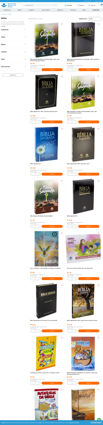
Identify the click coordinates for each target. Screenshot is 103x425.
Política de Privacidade (74, 422)
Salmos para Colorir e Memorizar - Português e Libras (88, 330)
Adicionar (46, 57)
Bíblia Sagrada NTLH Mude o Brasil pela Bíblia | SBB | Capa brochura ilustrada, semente (40, 88)
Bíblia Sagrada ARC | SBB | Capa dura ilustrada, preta (89, 48)
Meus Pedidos (39, 394)
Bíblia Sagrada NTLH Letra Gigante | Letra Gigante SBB (39, 249)
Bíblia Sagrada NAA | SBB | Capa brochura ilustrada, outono (88, 168)
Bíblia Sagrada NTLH (60, 87)
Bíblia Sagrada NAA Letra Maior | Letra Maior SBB (65, 249)
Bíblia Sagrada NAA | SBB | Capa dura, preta (89, 88)
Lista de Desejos (40, 396)
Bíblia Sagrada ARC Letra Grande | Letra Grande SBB (65, 168)
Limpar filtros (13, 75)
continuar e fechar (96, 422)
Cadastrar (82, 379)
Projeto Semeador (97, 1)
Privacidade (17, 391)
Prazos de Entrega (19, 399)
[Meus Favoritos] (80, 5)
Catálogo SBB (95, 10)
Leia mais (3, 26)
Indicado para (8, 10)
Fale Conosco (55, 391)
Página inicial (5, 14)
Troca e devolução (19, 396)
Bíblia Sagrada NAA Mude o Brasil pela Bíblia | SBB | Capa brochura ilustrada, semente (40, 48)
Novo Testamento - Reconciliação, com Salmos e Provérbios (90, 128)
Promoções (73, 10)
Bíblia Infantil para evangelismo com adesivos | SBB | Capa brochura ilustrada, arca (64, 209)
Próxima (74, 350)
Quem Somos (4, 391)
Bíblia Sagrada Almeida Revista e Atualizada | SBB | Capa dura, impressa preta (65, 48)
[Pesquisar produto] (56, 6)
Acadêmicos (60, 10)
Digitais (84, 10)
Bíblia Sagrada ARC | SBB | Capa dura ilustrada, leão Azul (64, 289)
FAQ (2, 394)
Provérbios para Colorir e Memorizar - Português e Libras (39, 209)
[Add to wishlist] (50, 24)
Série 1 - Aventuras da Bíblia (87, 208)
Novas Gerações (46, 10)
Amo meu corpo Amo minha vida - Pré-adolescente (40, 168)
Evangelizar (32, 10)
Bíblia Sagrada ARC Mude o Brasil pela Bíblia (39, 128)
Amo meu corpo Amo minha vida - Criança (63, 330)
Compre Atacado (87, 1)
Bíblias (20, 10)
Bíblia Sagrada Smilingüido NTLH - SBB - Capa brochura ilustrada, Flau (40, 330)
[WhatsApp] (68, 5)
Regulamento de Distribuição (22, 394)
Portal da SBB (4, 396)
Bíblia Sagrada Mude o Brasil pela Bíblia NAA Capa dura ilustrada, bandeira (90, 289)
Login (37, 391)
